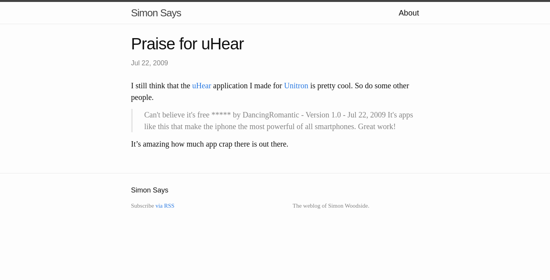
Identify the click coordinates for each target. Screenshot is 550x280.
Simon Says (156, 13)
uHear (201, 85)
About (409, 13)
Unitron (296, 85)
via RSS (164, 206)
